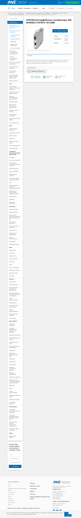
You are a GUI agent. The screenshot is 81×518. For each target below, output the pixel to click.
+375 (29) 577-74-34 (59, 494)
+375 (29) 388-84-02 (58, 493)
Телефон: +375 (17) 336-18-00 (59, 491)
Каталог (13, 8)
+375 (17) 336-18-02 (59, 495)
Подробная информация (37, 71)
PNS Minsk (57, 497)
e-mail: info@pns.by (57, 498)
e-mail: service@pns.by (57, 505)
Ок (66, 513)
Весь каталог (14, 18)
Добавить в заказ (61, 31)
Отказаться (68, 515)
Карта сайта (56, 507)
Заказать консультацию (72, 2)
